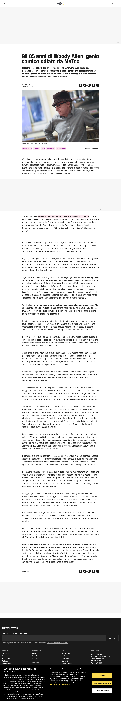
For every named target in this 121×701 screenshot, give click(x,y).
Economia (6, 658)
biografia (50, 148)
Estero (4, 656)
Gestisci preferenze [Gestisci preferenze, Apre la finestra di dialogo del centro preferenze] (102, 691)
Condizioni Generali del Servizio (57, 643)
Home (6, 49)
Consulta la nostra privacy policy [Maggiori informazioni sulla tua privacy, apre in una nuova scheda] (20, 697)
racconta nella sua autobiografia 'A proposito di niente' (63, 216)
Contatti (65, 661)
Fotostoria (36, 656)
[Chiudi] (117, 683)
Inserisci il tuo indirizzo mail (14, 633)
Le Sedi (64, 656)
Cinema (21, 49)
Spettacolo (14, 49)
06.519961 (98, 663)
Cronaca (5, 653)
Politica (5, 661)
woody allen (27, 148)
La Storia (65, 658)
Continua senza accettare (102, 683)
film (43, 148)
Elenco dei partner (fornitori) (60, 677)
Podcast (35, 658)
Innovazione (7, 664)
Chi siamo (66, 653)
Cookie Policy (67, 664)
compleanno (61, 148)
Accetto (102, 675)
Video (34, 653)
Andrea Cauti (27, 84)
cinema (36, 148)
